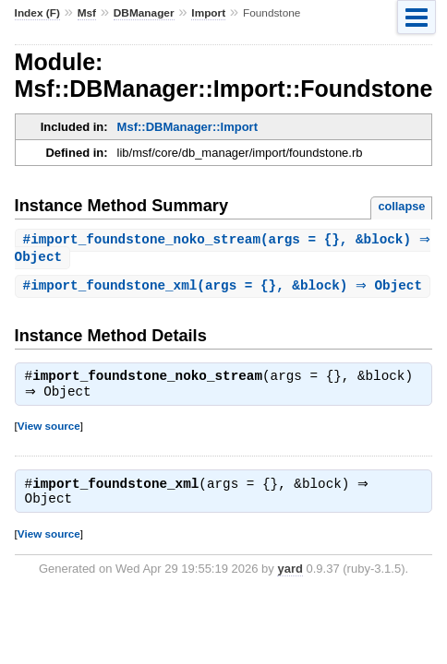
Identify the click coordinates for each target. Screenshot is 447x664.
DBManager (144, 12)
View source (49, 450)
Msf (87, 12)
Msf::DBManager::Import (187, 127)
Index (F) (37, 12)
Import (208, 12)
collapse (401, 206)
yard (289, 593)
